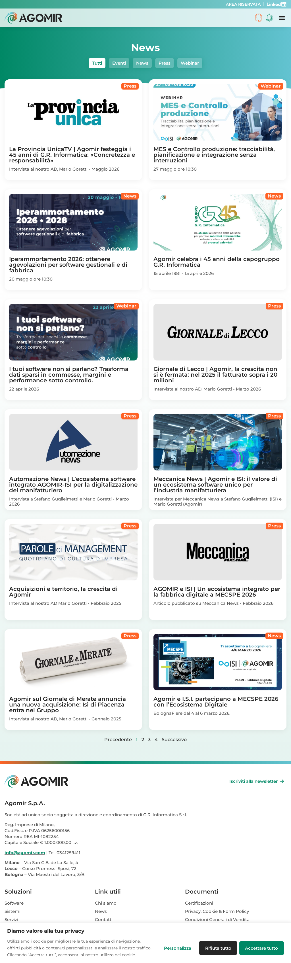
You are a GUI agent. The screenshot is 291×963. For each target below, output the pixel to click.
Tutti (97, 63)
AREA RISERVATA (243, 4)
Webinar (190, 63)
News (142, 63)
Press (165, 63)
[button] (281, 17)
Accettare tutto (261, 944)
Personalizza (175, 944)
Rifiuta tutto (217, 944)
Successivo (174, 739)
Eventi (119, 63)
